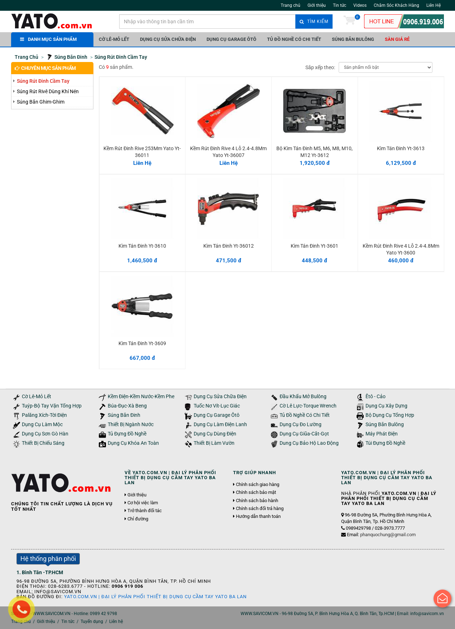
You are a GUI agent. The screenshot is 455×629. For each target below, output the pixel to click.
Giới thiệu (317, 5)
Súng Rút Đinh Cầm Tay (43, 81)
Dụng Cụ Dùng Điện (215, 434)
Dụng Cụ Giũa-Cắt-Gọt (304, 434)
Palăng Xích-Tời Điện (44, 415)
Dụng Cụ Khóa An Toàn (133, 443)
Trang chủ (290, 5)
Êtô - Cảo (376, 396)
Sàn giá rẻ (397, 39)
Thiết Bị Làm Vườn (214, 443)
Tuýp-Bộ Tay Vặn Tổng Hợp (52, 406)
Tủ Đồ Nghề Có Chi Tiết (294, 39)
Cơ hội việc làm (142, 502)
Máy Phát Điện (382, 434)
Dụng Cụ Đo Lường (300, 424)
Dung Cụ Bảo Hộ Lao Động (309, 443)
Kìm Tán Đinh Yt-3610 (142, 246)
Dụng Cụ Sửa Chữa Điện (168, 39)
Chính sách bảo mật (256, 492)
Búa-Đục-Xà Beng (127, 406)
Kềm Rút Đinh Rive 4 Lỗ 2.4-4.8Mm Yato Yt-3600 (401, 249)
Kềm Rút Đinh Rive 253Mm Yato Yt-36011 (142, 152)
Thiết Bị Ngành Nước (131, 424)
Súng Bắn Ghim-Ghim (40, 102)
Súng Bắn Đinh (124, 415)
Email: (381, 534)
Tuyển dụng (92, 621)
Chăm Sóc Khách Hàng (396, 5)
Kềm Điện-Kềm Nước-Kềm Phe (141, 396)
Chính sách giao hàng (257, 484)
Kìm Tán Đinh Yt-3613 (401, 148)
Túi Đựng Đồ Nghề (385, 443)
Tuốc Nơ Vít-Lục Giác (217, 406)
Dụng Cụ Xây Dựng (386, 406)
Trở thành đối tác (144, 510)
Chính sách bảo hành (257, 500)
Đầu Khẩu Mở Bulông (303, 396)
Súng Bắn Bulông (353, 39)
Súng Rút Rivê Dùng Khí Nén (48, 91)
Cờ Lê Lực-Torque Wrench (308, 406)
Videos (360, 5)
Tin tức (339, 5)
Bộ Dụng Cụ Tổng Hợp (390, 415)
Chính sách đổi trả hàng (260, 508)
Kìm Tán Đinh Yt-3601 (314, 246)
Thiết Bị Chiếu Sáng (43, 443)
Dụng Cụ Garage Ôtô (231, 39)
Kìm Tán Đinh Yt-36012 (228, 246)
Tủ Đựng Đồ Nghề (127, 434)
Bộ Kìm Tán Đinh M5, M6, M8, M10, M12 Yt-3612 (314, 152)
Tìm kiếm (314, 21)
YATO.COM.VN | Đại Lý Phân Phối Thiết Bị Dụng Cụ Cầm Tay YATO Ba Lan (155, 596)
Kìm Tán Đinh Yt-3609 (142, 343)
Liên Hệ (433, 5)
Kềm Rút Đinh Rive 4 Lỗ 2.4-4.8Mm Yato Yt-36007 (228, 152)
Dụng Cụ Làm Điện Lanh (220, 424)
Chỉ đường (137, 518)
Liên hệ (116, 621)
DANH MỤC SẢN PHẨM (48, 39)
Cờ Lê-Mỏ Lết (114, 39)
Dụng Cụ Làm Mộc (42, 424)
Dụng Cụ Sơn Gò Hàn (45, 434)
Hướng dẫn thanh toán (258, 516)
